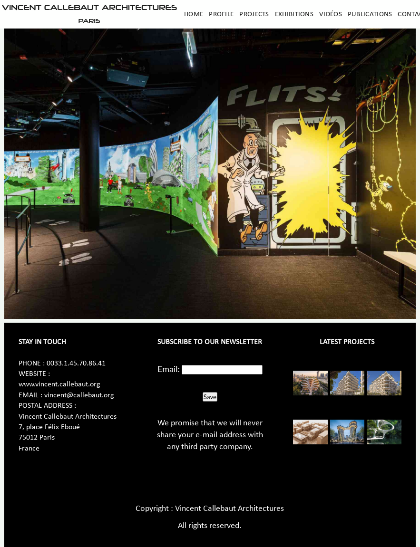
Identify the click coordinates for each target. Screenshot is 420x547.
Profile (221, 14)
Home (193, 14)
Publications (370, 14)
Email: (168, 369)
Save (210, 397)
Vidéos (330, 14)
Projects (254, 14)
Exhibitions (294, 14)
